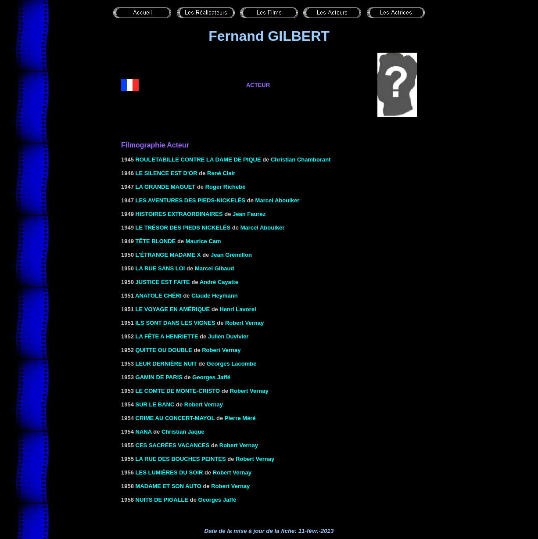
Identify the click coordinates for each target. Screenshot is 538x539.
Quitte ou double (164, 350)
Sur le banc (155, 404)
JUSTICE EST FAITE (163, 282)
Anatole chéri (158, 295)
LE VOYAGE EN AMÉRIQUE (173, 309)
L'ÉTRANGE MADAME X (168, 255)
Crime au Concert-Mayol (175, 418)
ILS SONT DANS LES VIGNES (175, 323)
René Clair (221, 173)
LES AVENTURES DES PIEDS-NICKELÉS (191, 200)
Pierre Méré (240, 418)
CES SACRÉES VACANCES (173, 445)
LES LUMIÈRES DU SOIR (169, 472)
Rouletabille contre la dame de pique (198, 159)
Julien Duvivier (228, 336)
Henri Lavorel (237, 309)
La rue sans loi (160, 268)
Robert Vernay (244, 323)
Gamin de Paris (159, 377)
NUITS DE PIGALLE (162, 499)
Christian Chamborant (301, 159)
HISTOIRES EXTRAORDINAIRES (179, 214)
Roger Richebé (225, 186)
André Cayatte (219, 282)
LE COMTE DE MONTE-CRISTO (178, 391)
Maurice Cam (203, 241)
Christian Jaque (182, 431)
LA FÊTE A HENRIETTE (167, 336)
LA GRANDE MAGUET (166, 186)
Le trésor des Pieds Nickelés (183, 227)
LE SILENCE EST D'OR (166, 173)
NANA (144, 431)
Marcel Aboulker (277, 200)
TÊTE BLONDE (156, 241)
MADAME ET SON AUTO (168, 486)
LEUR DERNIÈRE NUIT (166, 363)
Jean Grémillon (231, 255)
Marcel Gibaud (214, 268)
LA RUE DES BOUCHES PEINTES (181, 459)
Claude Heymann (214, 295)
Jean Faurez (249, 214)
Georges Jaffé (211, 377)
